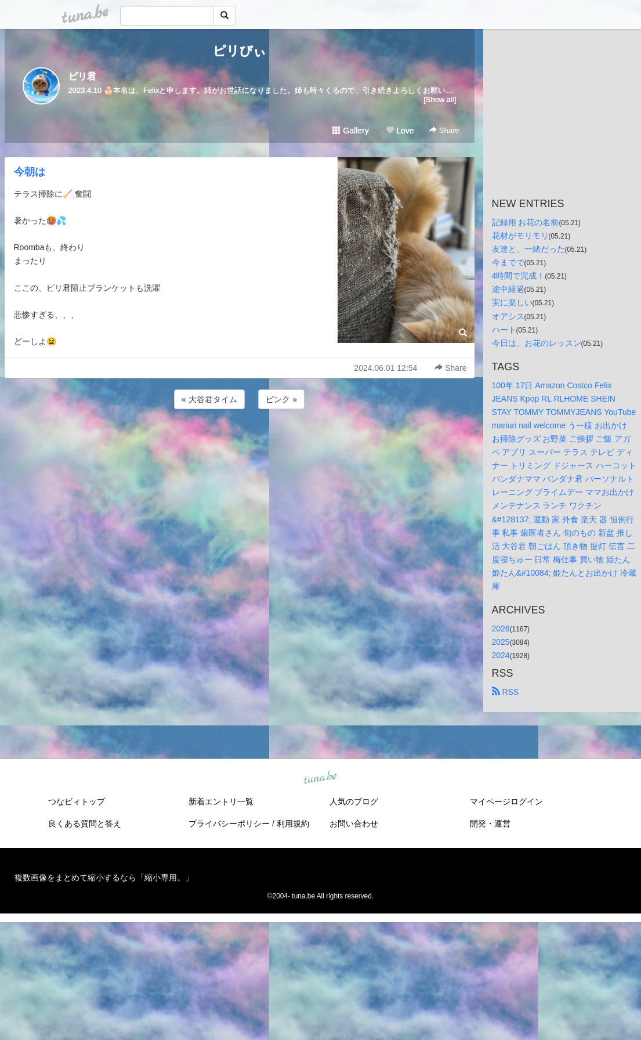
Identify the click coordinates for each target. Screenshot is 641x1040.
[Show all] (439, 99)
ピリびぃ (239, 51)
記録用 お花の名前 (525, 222)
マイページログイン (506, 801)
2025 (501, 642)
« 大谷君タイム (209, 399)
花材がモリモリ (520, 235)
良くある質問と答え (84, 823)
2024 (501, 655)
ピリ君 (82, 76)
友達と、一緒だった (528, 249)
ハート (504, 329)
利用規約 (293, 823)
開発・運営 (490, 823)
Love (400, 130)
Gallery (350, 130)
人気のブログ (353, 801)
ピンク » (281, 399)
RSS (505, 691)
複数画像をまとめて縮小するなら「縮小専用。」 (104, 877)
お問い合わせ (353, 823)
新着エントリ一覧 (221, 801)
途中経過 (508, 289)
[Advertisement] (240, 443)
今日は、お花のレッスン (536, 343)
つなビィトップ (76, 801)
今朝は (29, 172)
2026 (501, 628)
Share (444, 130)
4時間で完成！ (518, 275)
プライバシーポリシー (229, 823)
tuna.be (320, 778)
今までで (508, 262)
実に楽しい (512, 302)
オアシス (508, 316)
